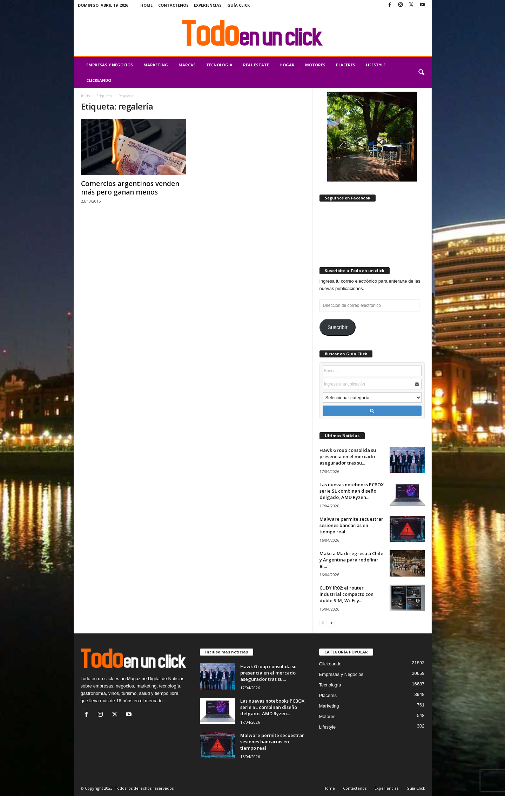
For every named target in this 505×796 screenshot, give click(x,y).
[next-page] (331, 622)
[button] (421, 72)
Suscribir (338, 327)
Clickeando (98, 80)
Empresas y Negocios (109, 64)
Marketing (155, 64)
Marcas (187, 64)
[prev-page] (322, 622)
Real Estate (256, 64)
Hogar (287, 64)
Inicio (85, 95)
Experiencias (208, 5)
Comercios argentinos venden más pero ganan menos (130, 188)
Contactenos (173, 5)
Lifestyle (375, 64)
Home (146, 5)
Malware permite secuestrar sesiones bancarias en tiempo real (351, 525)
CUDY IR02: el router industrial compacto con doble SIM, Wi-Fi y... (346, 594)
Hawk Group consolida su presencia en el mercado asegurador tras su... (347, 456)
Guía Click (238, 5)
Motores (315, 64)
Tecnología (219, 64)
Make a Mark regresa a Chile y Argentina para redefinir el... (351, 559)
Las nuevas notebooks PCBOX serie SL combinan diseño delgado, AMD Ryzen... (351, 490)
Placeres (345, 64)
